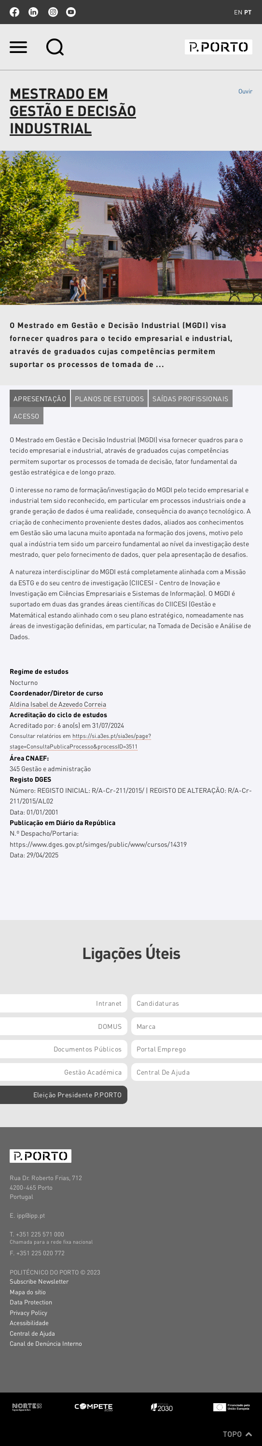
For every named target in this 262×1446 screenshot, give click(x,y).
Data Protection (31, 1302)
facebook (14, 12)
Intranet (109, 1003)
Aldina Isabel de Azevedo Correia (58, 703)
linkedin (33, 12)
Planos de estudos (109, 398)
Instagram (52, 12)
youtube (71, 12)
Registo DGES (30, 779)
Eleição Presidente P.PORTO (77, 1094)
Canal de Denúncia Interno (46, 1343)
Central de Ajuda (32, 1333)
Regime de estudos (39, 671)
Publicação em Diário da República (62, 822)
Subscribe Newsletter (39, 1281)
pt (247, 12)
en (238, 12)
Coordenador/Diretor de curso (56, 692)
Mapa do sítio (28, 1292)
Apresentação (40, 398)
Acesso (27, 415)
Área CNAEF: (29, 757)
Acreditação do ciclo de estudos (58, 714)
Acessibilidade (29, 1322)
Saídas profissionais (190, 398)
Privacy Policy (28, 1312)
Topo (237, 1434)
